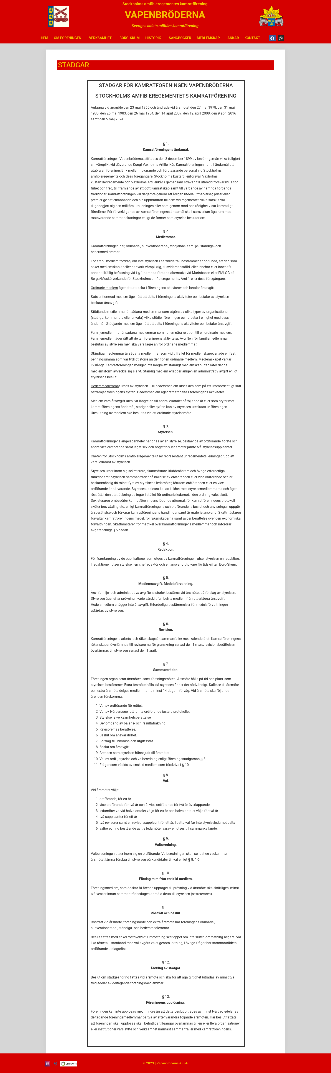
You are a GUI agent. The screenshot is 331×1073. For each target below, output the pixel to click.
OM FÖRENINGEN (68, 38)
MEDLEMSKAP (208, 38)
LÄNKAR (232, 38)
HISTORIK (154, 38)
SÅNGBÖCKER (180, 38)
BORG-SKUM (129, 38)
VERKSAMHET (101, 38)
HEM (44, 38)
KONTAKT (252, 38)
